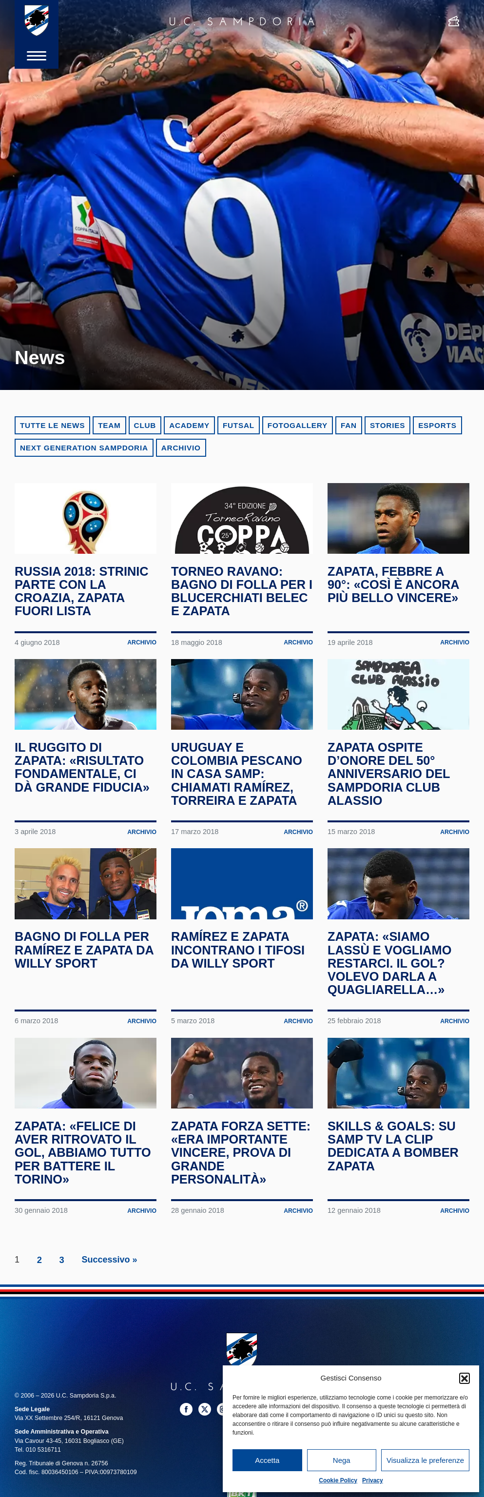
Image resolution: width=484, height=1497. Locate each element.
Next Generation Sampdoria (84, 448)
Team (109, 425)
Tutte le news (52, 425)
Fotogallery (298, 425)
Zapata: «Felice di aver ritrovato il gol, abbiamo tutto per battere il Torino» (84, 1188)
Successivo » (109, 1309)
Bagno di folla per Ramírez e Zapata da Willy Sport (84, 976)
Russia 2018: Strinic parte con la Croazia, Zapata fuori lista (83, 600)
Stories (387, 425)
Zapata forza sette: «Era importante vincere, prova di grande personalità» (232, 1195)
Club (145, 425)
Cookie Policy (338, 1480)
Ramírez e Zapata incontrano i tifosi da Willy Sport (239, 976)
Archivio (181, 448)
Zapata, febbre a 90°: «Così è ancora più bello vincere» (395, 593)
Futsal (238, 425)
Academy (189, 425)
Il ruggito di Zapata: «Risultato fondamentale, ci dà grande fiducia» (84, 785)
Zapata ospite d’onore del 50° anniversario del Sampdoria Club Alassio (390, 791)
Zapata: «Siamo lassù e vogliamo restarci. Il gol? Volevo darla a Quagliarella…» (391, 989)
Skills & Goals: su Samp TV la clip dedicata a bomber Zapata (395, 1181)
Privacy (372, 1480)
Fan (349, 425)
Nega (341, 1460)
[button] (464, 1378)
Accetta (267, 1460)
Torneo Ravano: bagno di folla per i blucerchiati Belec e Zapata (240, 600)
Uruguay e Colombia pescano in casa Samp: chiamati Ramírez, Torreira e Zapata (238, 791)
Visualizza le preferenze (425, 1460)
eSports (437, 425)
